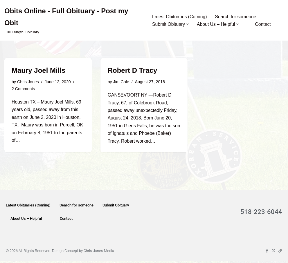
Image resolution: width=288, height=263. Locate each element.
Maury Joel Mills (38, 70)
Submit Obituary (115, 207)
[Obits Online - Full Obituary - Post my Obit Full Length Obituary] (73, 20)
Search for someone (237, 16)
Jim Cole (121, 82)
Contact (264, 24)
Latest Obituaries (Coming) (180, 16)
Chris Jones (28, 82)
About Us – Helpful (26, 220)
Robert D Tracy (132, 70)
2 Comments (23, 89)
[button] (188, 24)
